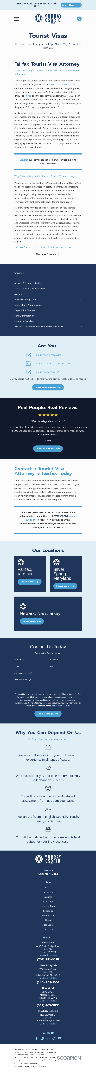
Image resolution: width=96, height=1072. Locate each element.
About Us (48, 892)
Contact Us (48, 929)
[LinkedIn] (48, 1038)
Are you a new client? (23, 674)
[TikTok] (53, 1038)
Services (48, 897)
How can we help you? (23, 680)
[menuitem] (48, 283)
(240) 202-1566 (48, 982)
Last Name (53, 660)
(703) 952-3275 (48, 960)
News (48, 920)
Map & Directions (48, 955)
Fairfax (28, 95)
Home (48, 887)
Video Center (48, 925)
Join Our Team (48, 915)
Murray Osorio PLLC (61, 84)
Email (51, 667)
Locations (48, 911)
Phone (17, 667)
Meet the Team (48, 906)
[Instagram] (42, 1038)
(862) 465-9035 (48, 1005)
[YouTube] (59, 1038)
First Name (19, 660)
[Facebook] (36, 1038)
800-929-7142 (48, 874)
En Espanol (48, 901)
